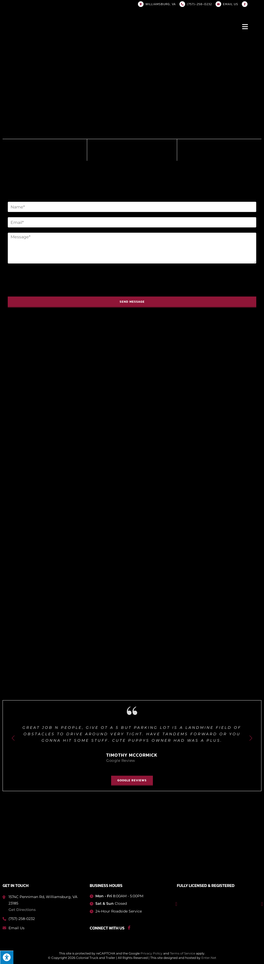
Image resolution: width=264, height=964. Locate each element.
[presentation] (47, 288)
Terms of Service (182, 953)
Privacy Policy (151, 953)
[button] (132, 781)
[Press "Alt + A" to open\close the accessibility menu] (6, 957)
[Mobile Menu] (245, 26)
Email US (230, 4)
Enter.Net (208, 958)
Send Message (132, 301)
